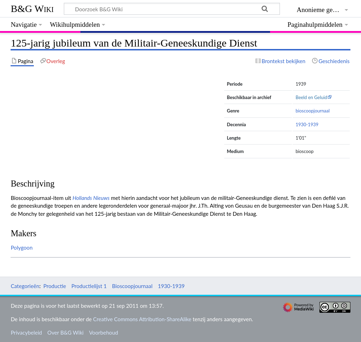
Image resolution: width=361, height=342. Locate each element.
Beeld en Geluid (311, 97)
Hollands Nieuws (91, 198)
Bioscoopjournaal (132, 286)
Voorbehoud (103, 332)
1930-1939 (306, 124)
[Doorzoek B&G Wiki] (171, 8)
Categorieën (25, 286)
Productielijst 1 (89, 286)
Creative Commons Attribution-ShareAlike (142, 319)
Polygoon (21, 247)
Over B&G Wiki (65, 332)
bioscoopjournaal (312, 111)
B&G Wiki (32, 8)
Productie (54, 286)
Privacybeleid (26, 332)
